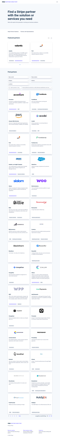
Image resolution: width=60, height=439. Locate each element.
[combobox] (18, 77)
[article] (19, 52)
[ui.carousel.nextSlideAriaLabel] (51, 38)
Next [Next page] (20, 416)
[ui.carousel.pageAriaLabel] (20, 64)
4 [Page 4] (14, 416)
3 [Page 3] (12, 416)
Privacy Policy (10, 425)
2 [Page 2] (10, 416)
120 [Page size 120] (51, 416)
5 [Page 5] (16, 416)
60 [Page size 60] (49, 416)
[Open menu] (57, 2)
